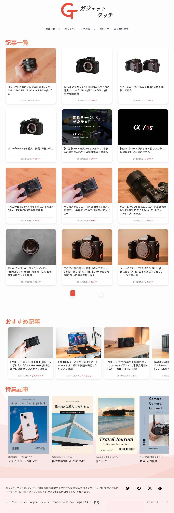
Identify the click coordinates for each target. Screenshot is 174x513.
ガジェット (70, 29)
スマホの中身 (121, 29)
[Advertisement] (87, 307)
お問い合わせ (84, 502)
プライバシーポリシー (63, 502)
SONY (38, 101)
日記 (96, 502)
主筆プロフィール (39, 502)
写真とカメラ (53, 29)
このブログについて (17, 502)
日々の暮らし (87, 29)
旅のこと (104, 29)
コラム (133, 376)
